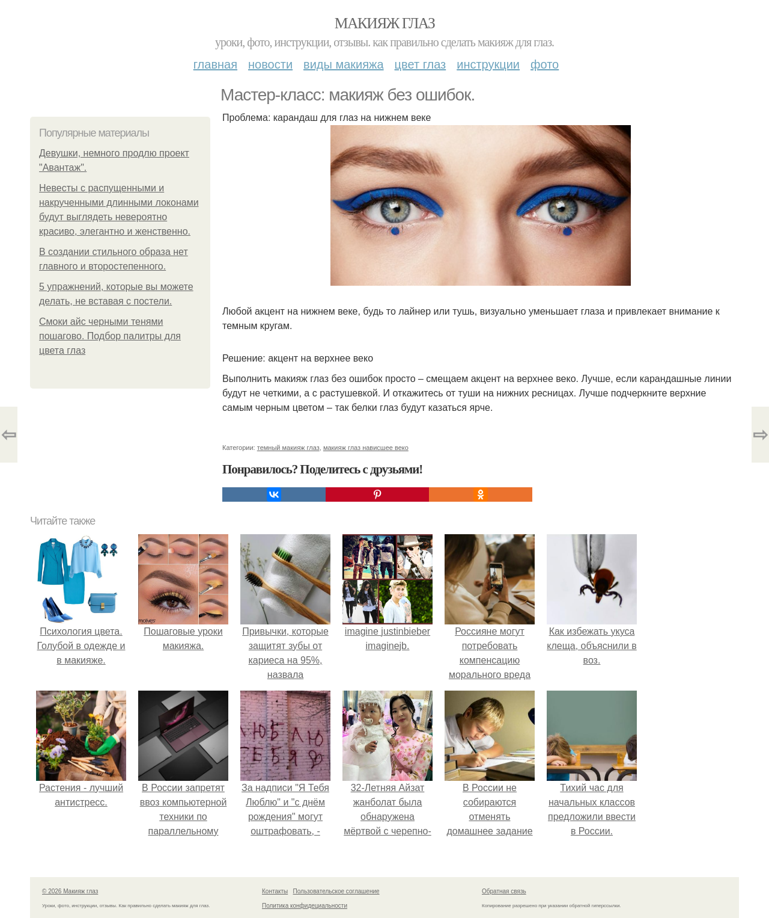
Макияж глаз (385, 23)
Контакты (275, 891)
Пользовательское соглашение (336, 891)
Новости (270, 64)
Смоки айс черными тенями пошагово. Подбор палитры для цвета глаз (110, 336)
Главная (215, 64)
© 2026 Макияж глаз (70, 891)
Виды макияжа (343, 64)
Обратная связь (504, 891)
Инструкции (488, 64)
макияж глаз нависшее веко (366, 447)
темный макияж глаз (288, 447)
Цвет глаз (420, 64)
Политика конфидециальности (304, 905)
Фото (544, 64)
